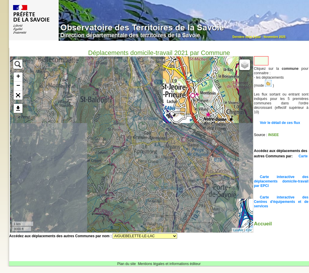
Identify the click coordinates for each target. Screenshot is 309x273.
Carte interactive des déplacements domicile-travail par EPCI (281, 181)
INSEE (273, 135)
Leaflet (238, 230)
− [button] (18, 86)
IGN (249, 230)
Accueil (263, 224)
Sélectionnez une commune (145, 236)
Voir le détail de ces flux (280, 123)
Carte (303, 156)
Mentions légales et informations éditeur (169, 264)
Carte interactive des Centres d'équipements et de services (281, 201)
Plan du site (126, 264)
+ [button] (18, 76)
